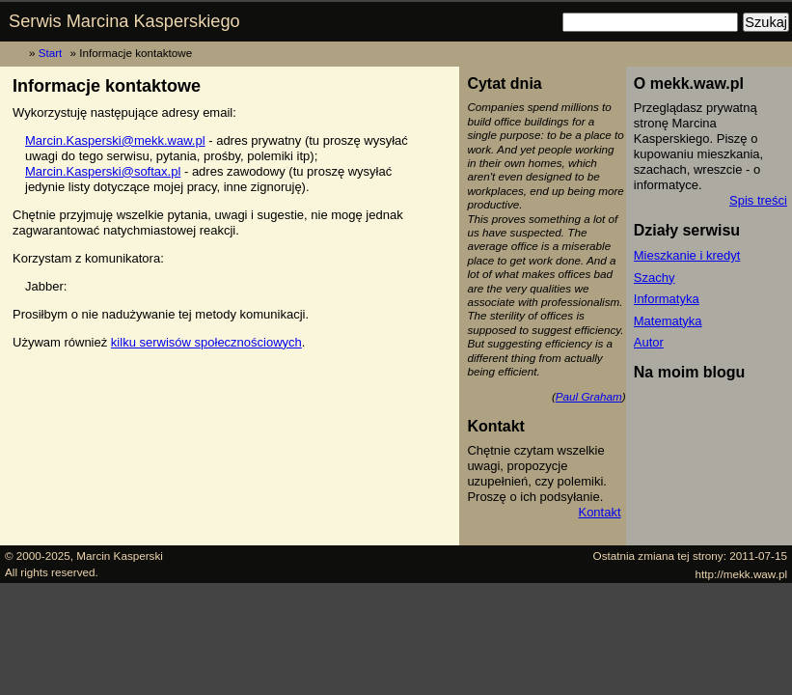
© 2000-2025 (37, 555)
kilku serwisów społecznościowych (206, 342)
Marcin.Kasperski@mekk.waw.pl (115, 140)
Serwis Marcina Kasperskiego (124, 21)
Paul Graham (589, 396)
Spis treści (758, 200)
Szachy (654, 277)
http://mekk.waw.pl (742, 574)
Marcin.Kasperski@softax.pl (102, 171)
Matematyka (668, 321)
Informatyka (666, 299)
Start (51, 52)
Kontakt (599, 512)
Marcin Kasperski (119, 555)
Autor (649, 342)
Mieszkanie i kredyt (687, 255)
